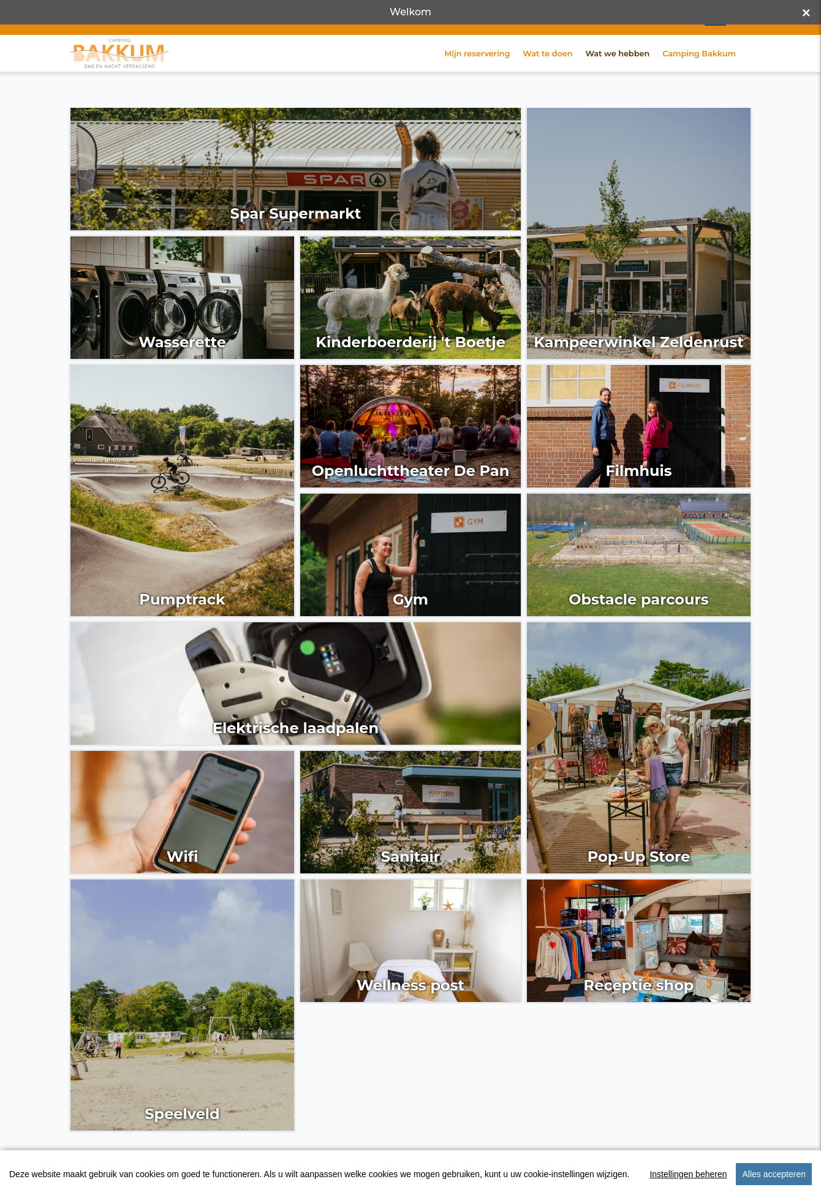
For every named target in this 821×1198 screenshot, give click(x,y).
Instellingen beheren (688, 1174)
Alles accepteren (774, 1174)
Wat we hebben (617, 72)
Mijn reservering (477, 72)
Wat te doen (547, 72)
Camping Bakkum (699, 72)
